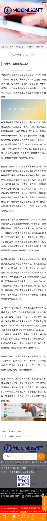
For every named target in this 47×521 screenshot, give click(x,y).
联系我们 (43, 462)
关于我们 (9, 462)
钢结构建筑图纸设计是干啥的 (20, 436)
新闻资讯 (19, 47)
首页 (11, 47)
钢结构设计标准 (15, 432)
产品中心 (18, 462)
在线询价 (35, 462)
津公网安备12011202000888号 (34, 496)
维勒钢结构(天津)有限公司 (28, 491)
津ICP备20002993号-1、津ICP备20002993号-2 (24, 493)
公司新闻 (29, 47)
